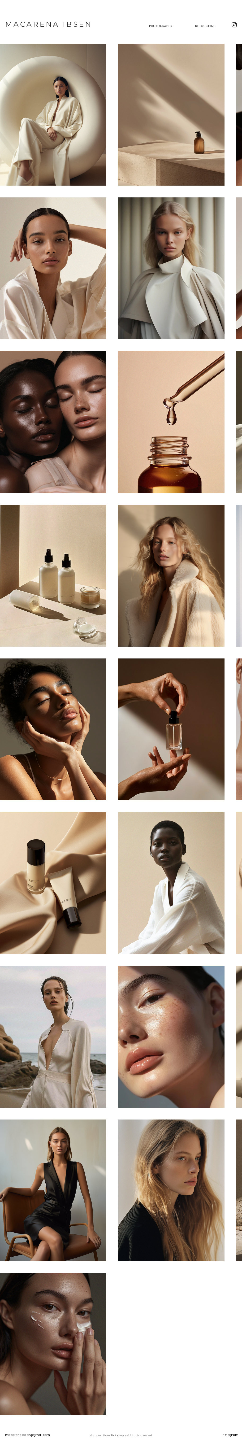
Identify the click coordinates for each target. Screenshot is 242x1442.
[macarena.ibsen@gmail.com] (31, 1435)
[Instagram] (234, 25)
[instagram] (230, 1435)
